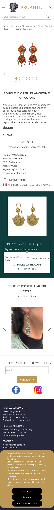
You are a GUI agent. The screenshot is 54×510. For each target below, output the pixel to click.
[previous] (5, 216)
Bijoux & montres (29, 26)
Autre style (16, 29)
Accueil (7, 26)
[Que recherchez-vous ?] (47, 16)
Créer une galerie (11, 411)
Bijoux (40, 26)
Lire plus (8, 127)
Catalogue (15, 26)
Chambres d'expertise (13, 435)
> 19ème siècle (27, 29)
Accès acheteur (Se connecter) (17, 429)
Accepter (27, 491)
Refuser (27, 497)
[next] (48, 216)
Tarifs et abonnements (14, 414)
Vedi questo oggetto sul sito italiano (26, 184)
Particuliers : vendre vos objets (18, 420)
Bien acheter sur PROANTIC (16, 432)
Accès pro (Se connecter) (14, 417)
